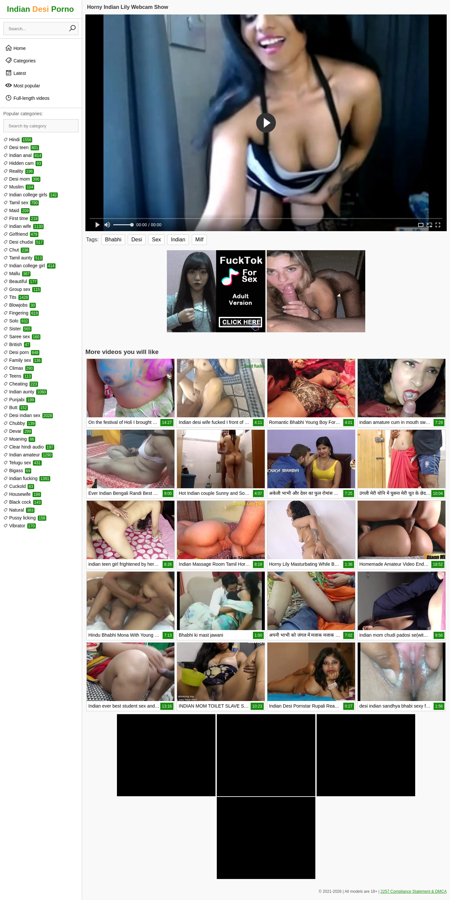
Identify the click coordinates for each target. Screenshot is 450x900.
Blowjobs (19, 305)
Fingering (21, 313)
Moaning (19, 439)
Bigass (17, 470)
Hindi (17, 139)
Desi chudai (23, 242)
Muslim (18, 186)
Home (15, 48)
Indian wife (23, 226)
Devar (17, 431)
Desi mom (21, 179)
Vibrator (19, 525)
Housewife (22, 494)
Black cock (22, 502)
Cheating (20, 383)
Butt (15, 407)
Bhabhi (113, 239)
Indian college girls (30, 194)
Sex (156, 239)
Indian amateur (28, 454)
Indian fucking (26, 478)
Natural (18, 510)
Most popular (22, 85)
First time (20, 218)
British (16, 344)
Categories (20, 60)
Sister (17, 328)
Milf (199, 239)
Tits (16, 297)
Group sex (22, 289)
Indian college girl (29, 265)
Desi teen (21, 147)
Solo (16, 320)
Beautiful (20, 281)
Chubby (19, 423)
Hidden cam (22, 163)
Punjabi (19, 399)
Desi (136, 239)
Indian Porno (40, 9)
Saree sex (21, 336)
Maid (16, 210)
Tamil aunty (23, 257)
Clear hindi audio (28, 447)
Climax (18, 368)
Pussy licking (24, 517)
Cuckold (18, 486)
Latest (15, 73)
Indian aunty (25, 391)
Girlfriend (20, 234)
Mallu (17, 273)
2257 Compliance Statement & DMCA (414, 891)
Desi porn (21, 352)
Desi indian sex (28, 415)
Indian (178, 239)
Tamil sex (21, 202)
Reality (18, 171)
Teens (17, 376)
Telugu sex (22, 462)
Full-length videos (27, 97)
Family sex (22, 360)
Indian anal (22, 155)
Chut (16, 249)
